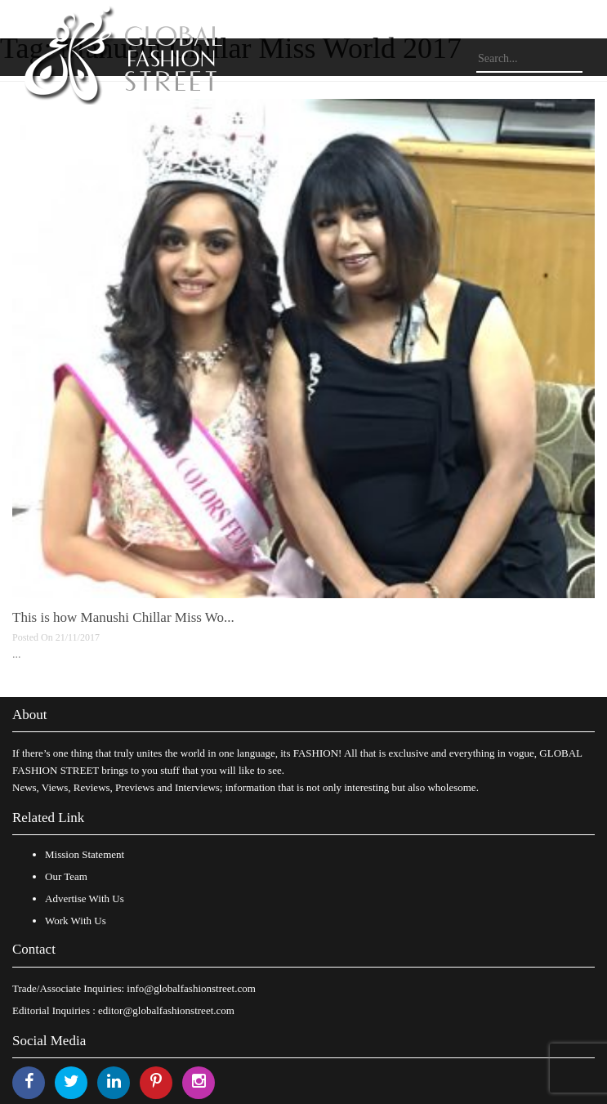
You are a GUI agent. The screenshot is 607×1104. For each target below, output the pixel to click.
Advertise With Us (84, 898)
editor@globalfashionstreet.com (166, 1010)
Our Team (66, 876)
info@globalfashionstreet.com (191, 988)
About (29, 714)
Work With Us (75, 920)
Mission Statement (84, 854)
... (16, 654)
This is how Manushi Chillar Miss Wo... (123, 617)
